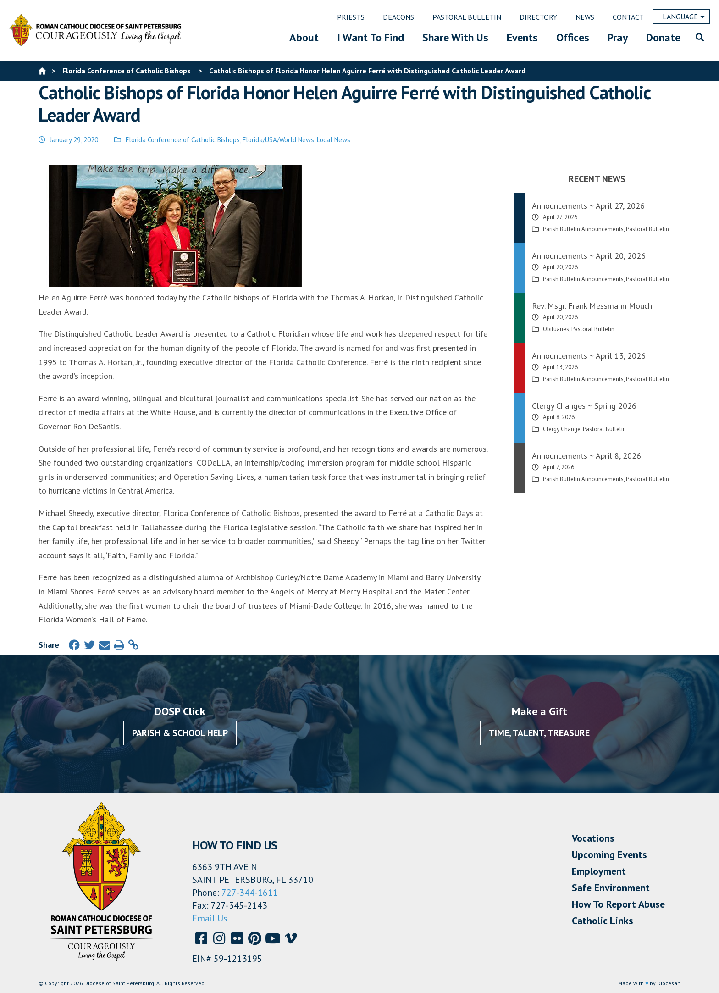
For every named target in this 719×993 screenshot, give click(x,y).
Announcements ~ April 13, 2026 (589, 355)
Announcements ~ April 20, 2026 (589, 255)
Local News (333, 139)
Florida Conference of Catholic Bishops (183, 139)
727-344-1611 (249, 893)
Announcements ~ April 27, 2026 (588, 205)
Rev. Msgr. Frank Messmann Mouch (592, 305)
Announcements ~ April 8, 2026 (586, 455)
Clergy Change (562, 429)
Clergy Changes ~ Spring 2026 (584, 405)
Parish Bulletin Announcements (583, 229)
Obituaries (556, 329)
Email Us (209, 918)
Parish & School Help (180, 733)
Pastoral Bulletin (647, 229)
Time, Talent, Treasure (539, 733)
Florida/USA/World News (278, 139)
